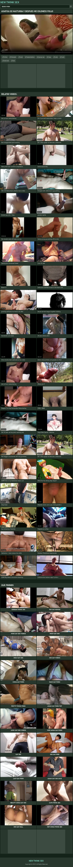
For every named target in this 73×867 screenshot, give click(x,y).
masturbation (31, 57)
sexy (49, 57)
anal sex (6, 61)
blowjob (13, 57)
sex (14, 61)
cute (56, 57)
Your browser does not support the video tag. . (36, 34)
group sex (41, 57)
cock (63, 57)
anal (21, 57)
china (5, 57)
